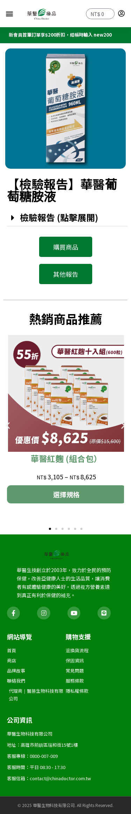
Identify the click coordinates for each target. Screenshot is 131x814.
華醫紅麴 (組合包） (66, 459)
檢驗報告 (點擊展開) (59, 218)
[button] (9, 13)
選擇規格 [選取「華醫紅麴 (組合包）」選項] (66, 495)
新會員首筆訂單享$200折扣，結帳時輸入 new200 (60, 35)
